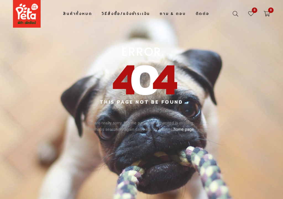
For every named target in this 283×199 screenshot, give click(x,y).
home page (184, 129)
